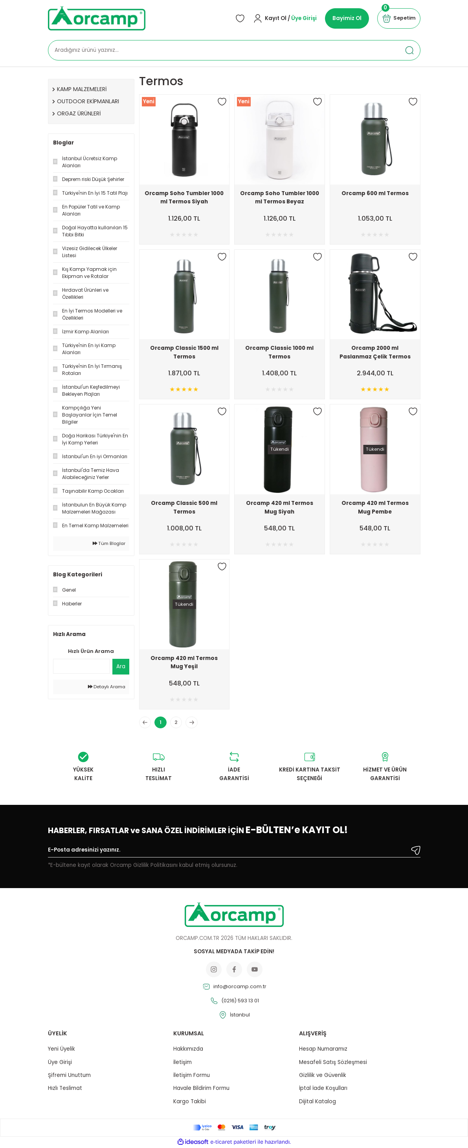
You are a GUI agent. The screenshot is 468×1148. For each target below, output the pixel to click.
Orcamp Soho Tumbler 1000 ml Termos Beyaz (279, 198)
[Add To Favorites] (222, 101)
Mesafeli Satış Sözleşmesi (333, 1062)
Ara (120, 666)
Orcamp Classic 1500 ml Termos (184, 352)
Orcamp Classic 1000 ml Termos (279, 352)
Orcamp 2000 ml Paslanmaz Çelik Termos (375, 352)
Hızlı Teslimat (65, 1089)
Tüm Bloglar (109, 543)
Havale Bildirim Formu (201, 1089)
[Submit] (415, 851)
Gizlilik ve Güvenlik (322, 1075)
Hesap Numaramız (323, 1049)
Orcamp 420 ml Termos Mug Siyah (279, 507)
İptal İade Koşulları (323, 1089)
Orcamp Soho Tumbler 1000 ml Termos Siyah (184, 198)
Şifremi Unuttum (69, 1075)
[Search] (234, 50)
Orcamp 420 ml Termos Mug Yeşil (184, 662)
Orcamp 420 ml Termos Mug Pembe (375, 507)
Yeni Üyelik (61, 1049)
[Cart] (398, 18)
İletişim (182, 1062)
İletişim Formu (191, 1075)
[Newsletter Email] (234, 852)
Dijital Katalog (317, 1102)
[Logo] (96, 18)
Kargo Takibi (189, 1102)
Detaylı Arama (106, 687)
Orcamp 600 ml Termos (375, 193)
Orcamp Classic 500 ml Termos (184, 507)
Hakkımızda (188, 1049)
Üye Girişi (60, 1062)
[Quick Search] (81, 666)
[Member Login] (283, 18)
